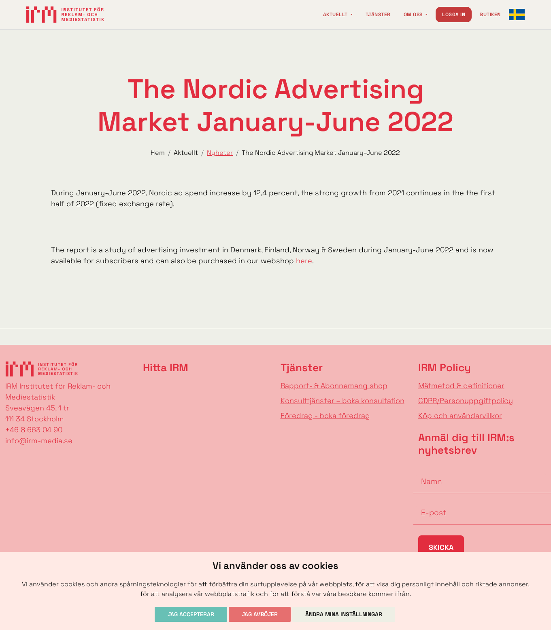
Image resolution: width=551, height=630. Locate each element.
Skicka (441, 547)
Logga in (453, 14)
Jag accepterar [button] (191, 614)
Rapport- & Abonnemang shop (334, 385)
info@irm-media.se (38, 440)
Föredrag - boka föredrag (325, 415)
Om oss (414, 14)
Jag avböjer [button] (260, 614)
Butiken (490, 14)
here (304, 260)
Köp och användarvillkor (460, 415)
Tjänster (378, 14)
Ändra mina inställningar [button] (343, 614)
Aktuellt (336, 14)
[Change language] (517, 14)
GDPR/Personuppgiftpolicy (465, 400)
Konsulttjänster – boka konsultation (342, 400)
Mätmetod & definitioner (461, 385)
